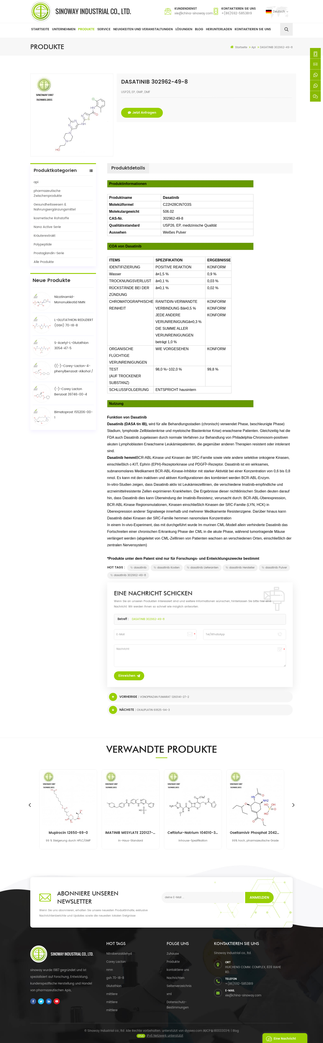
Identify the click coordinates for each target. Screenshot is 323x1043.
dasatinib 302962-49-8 (128, 575)
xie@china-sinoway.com (194, 13)
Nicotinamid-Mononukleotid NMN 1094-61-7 (69, 299)
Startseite (40, 29)
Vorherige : (124, 697)
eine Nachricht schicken (280, 1038)
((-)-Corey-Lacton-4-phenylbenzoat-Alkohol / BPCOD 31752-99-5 (73, 368)
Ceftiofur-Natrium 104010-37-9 (193, 833)
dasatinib (138, 568)
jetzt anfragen (142, 112)
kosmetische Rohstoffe (51, 218)
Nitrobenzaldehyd (119, 954)
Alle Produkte (44, 262)
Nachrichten (175, 978)
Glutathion (113, 986)
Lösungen (183, 29)
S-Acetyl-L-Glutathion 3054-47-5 (71, 345)
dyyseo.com (193, 1034)
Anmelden (259, 897)
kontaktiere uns (178, 970)
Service (104, 29)
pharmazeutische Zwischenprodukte (48, 193)
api (36, 182)
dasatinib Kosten (167, 568)
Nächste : (122, 710)
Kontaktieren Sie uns (253, 29)
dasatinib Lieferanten (202, 568)
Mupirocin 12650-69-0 (68, 833)
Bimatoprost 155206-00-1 (73, 415)
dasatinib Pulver (274, 568)
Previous (29, 805)
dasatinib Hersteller (240, 568)
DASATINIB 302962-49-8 (148, 619)
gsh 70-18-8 (115, 978)
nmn (109, 970)
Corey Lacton (116, 962)
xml (169, 994)
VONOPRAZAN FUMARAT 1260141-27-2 (164, 697)
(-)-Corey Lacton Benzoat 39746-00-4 (70, 391)
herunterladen (219, 29)
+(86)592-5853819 (236, 13)
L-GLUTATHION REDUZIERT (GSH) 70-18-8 (73, 322)
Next (293, 805)
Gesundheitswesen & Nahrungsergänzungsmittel (55, 207)
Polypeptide (43, 244)
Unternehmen (63, 29)
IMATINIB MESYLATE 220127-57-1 (130, 833)
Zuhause (173, 954)
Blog (199, 29)
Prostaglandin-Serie (49, 253)
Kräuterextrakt (44, 235)
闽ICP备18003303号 (216, 1034)
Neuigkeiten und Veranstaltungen (143, 29)
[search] (286, 29)
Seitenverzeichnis (179, 986)
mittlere (112, 994)
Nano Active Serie (47, 227)
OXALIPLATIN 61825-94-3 (153, 710)
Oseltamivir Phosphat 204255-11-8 (255, 833)
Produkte (86, 29)
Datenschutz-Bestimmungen (178, 1005)
